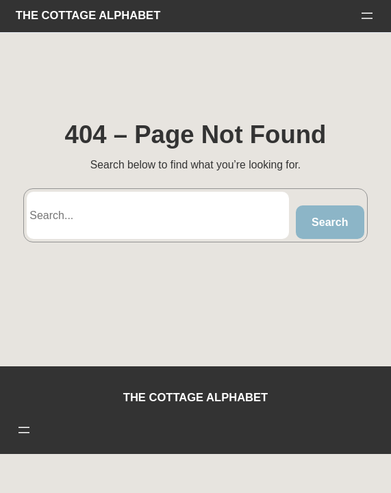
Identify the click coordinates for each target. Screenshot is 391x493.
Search (330, 222)
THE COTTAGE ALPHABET (88, 15)
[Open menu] (367, 16)
